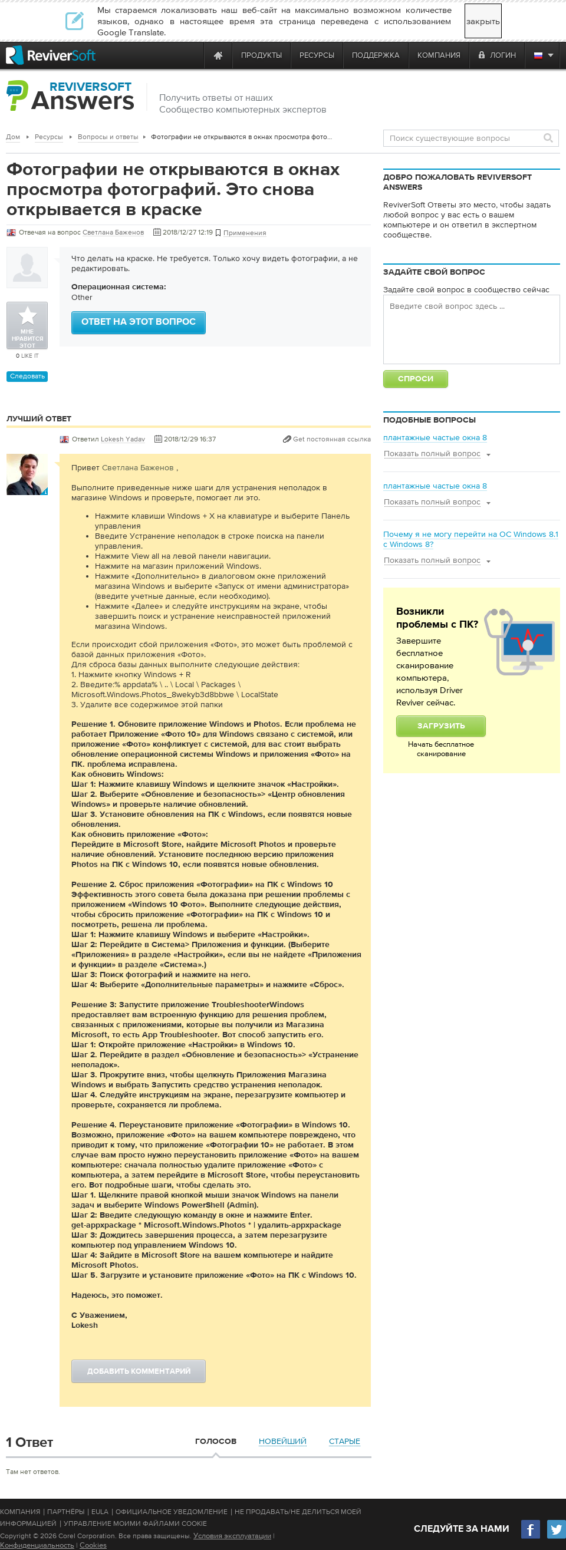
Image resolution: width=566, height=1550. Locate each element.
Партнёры (65, 1512)
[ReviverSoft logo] (51, 55)
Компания (20, 1512)
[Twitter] (556, 1537)
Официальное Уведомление (172, 1512)
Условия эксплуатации (232, 1535)
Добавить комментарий (138, 1372)
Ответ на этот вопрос (138, 322)
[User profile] (27, 489)
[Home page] (218, 55)
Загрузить (441, 726)
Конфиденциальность (37, 1545)
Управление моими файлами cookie (135, 1523)
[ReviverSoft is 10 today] (192, 55)
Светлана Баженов (138, 467)
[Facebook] (531, 1537)
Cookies (93, 1545)
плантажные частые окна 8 (435, 437)
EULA (99, 1512)
